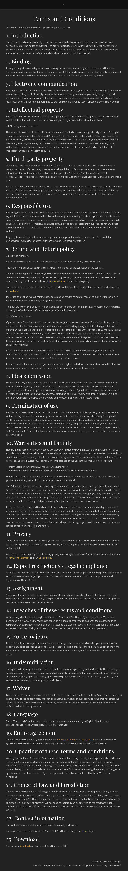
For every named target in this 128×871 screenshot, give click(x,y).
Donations (72, 865)
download (25, 845)
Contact (98, 865)
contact (84, 830)
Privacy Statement (19, 557)
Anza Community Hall (43, 865)
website (14, 290)
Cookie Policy (45, 557)
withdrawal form (56, 281)
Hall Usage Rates (86, 865)
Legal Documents (111, 865)
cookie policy (87, 739)
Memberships (60, 865)
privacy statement (66, 739)
